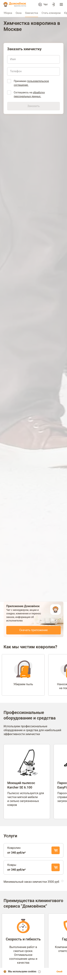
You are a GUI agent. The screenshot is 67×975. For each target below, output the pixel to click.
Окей (59, 971)
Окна (19, 13)
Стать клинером (51, 13)
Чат (45, 4)
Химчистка (31, 13)
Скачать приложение (33, 630)
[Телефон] (33, 71)
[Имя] (33, 59)
